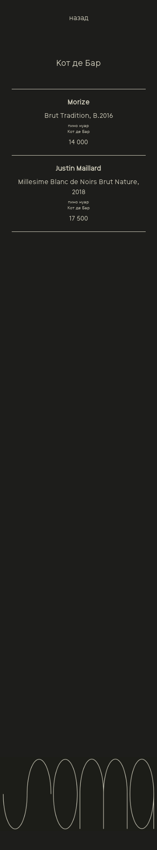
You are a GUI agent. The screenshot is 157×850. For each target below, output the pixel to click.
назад (78, 17)
